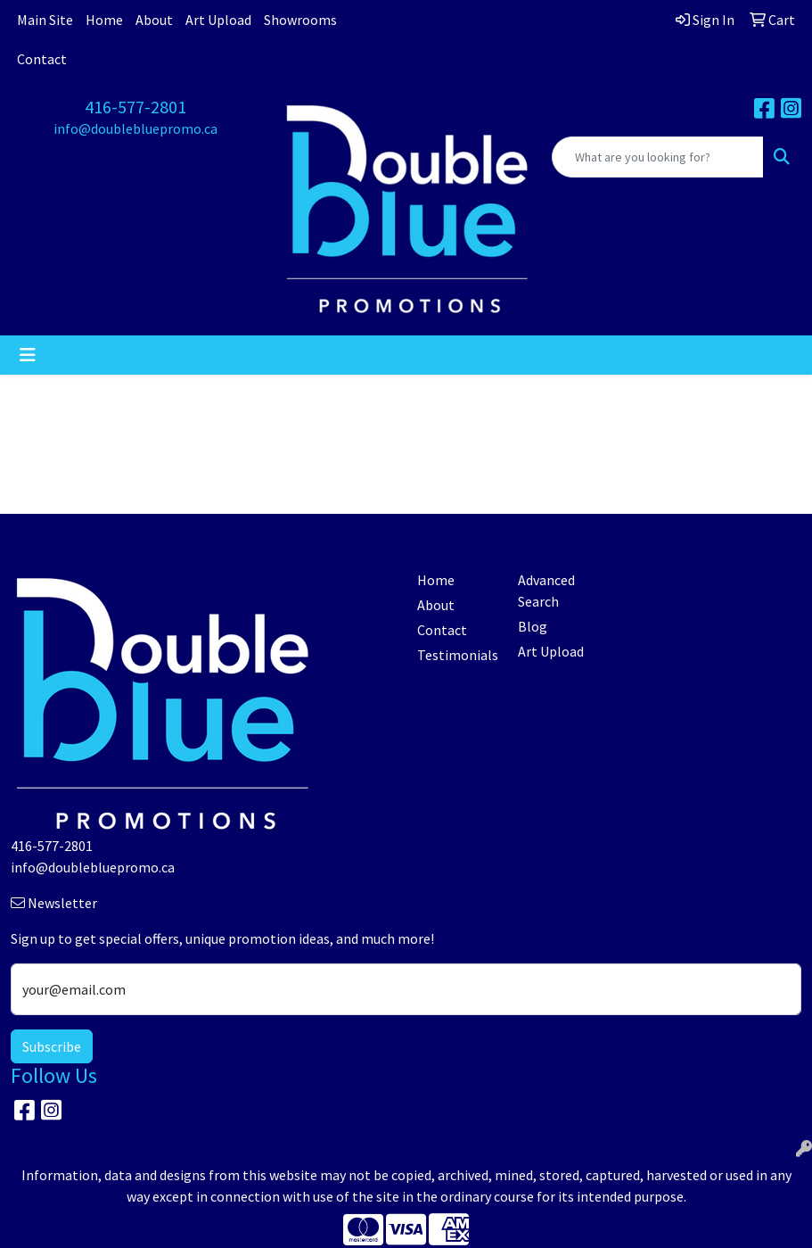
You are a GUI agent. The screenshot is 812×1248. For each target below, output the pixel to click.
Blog (532, 626)
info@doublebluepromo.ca (135, 128)
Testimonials (457, 655)
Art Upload (218, 20)
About (154, 20)
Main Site (45, 20)
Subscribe (51, 1046)
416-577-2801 (135, 106)
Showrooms (300, 20)
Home (104, 20)
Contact (42, 59)
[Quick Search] (658, 157)
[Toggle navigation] (27, 355)
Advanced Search (546, 590)
